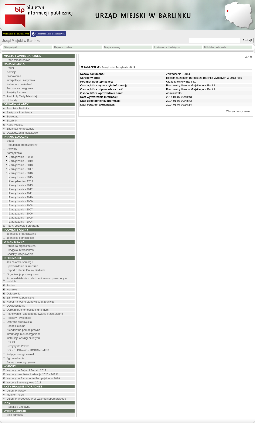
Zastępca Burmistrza (19, 112)
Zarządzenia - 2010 (21, 197)
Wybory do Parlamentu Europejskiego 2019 (33, 378)
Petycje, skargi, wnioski (21, 354)
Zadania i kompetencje (20, 128)
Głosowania (14, 76)
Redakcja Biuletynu (18, 406)
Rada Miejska (15, 124)
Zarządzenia (14, 152)
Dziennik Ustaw (16, 390)
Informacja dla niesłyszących (51, 33)
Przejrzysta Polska (18, 346)
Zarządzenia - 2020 (21, 157)
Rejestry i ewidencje (19, 317)
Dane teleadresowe (18, 59)
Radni (10, 68)
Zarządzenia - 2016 (21, 173)
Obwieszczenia (16, 305)
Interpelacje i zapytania (21, 80)
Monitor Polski (15, 394)
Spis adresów (15, 414)
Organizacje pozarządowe (22, 274)
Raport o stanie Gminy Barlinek (26, 270)
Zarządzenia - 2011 (21, 193)
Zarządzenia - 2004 (21, 221)
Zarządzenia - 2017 (21, 169)
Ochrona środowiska (19, 321)
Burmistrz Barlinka (18, 108)
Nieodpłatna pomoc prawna (23, 330)
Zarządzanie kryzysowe (21, 362)
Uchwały (12, 100)
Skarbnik (12, 120)
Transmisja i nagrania (20, 88)
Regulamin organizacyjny (22, 144)
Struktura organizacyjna (21, 245)
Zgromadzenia (15, 358)
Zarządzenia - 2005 (21, 217)
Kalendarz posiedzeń (19, 84)
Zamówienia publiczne (20, 297)
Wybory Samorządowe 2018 (24, 382)
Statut (10, 140)
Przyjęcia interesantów (20, 250)
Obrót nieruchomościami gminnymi (28, 309)
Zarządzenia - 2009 (21, 201)
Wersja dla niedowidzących (16, 33)
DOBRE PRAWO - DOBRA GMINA (28, 350)
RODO (11, 342)
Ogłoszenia (13, 293)
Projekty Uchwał (16, 92)
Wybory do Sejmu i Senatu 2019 (26, 370)
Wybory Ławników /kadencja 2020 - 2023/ (32, 374)
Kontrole (12, 289)
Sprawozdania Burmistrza (22, 266)
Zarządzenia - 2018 (21, 165)
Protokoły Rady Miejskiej (22, 96)
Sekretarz (12, 116)
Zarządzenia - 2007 (21, 209)
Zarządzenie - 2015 (21, 177)
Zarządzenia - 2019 (21, 161)
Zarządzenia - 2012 (21, 189)
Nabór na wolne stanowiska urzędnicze (30, 301)
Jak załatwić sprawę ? (20, 262)
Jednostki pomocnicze (20, 237)
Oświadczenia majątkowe (22, 132)
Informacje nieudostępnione (24, 334)
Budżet (11, 285)
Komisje (11, 72)
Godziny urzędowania (20, 254)
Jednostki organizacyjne (21, 233)
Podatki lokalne (16, 325)
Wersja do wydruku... (239, 111)
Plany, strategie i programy (23, 225)
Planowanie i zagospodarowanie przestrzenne (35, 313)
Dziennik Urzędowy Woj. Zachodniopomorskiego (36, 398)
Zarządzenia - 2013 (21, 185)
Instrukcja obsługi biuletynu (23, 338)
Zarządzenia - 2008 (21, 205)
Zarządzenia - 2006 (21, 213)
